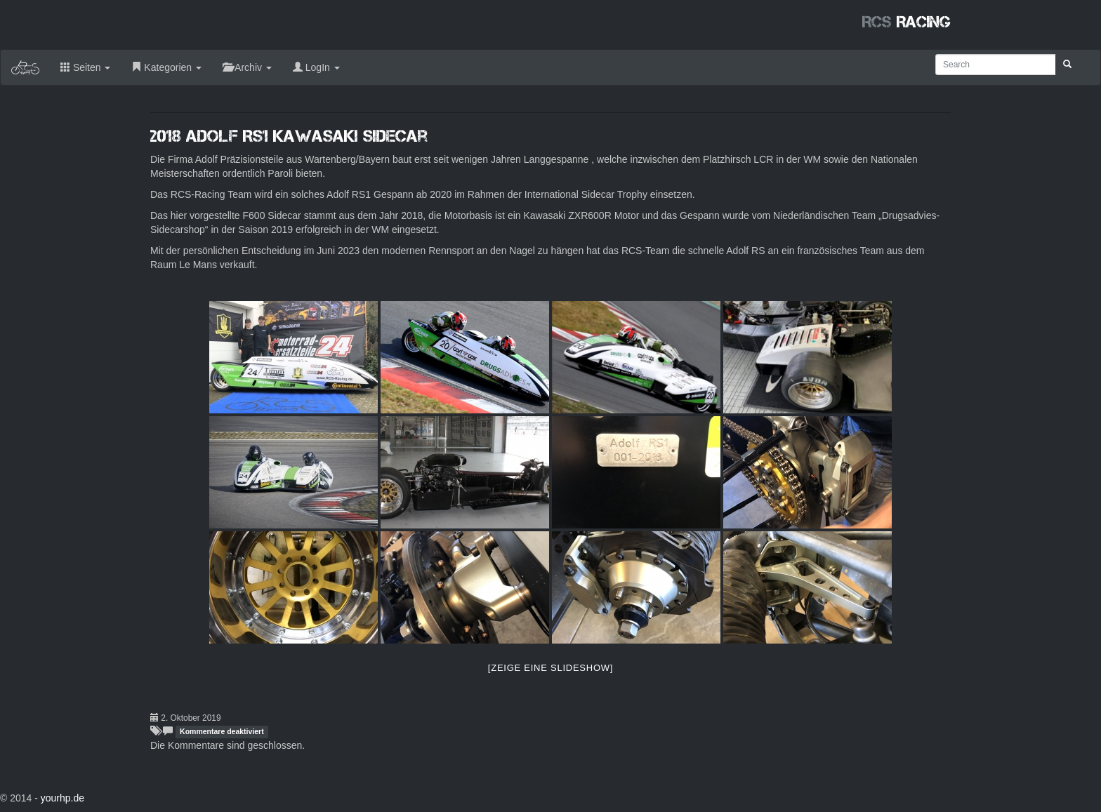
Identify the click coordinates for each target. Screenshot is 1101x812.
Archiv (247, 67)
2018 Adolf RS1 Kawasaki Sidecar (289, 135)
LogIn (316, 67)
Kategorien (166, 67)
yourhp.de (62, 798)
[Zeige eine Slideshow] (550, 668)
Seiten (85, 67)
